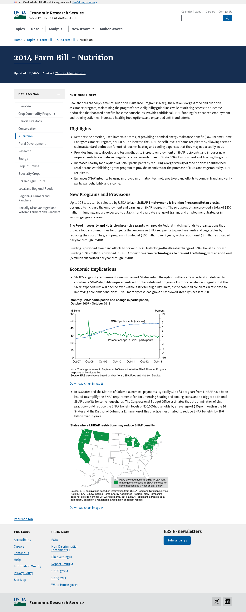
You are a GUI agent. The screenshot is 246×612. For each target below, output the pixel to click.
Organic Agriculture (32, 181)
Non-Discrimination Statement (64, 548)
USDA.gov (58, 571)
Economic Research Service (56, 13)
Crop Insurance (28, 166)
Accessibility (22, 540)
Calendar (186, 11)
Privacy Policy (23, 573)
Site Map (20, 580)
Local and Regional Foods (35, 188)
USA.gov (57, 578)
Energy (23, 158)
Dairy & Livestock (30, 121)
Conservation (27, 128)
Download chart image (85, 383)
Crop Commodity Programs (37, 113)
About (199, 11)
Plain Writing (60, 557)
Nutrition (25, 136)
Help (17, 560)
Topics (19, 28)
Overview (24, 106)
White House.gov (63, 585)
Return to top (23, 519)
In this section (28, 94)
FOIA (54, 540)
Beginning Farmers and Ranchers (34, 198)
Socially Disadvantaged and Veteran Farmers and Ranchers (39, 210)
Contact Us (225, 11)
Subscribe (174, 540)
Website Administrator (70, 73)
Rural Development (32, 143)
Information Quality (27, 566)
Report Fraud (60, 564)
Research (24, 151)
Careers (210, 11)
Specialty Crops (29, 173)
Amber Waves (111, 28)
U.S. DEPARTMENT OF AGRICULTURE (53, 18)
